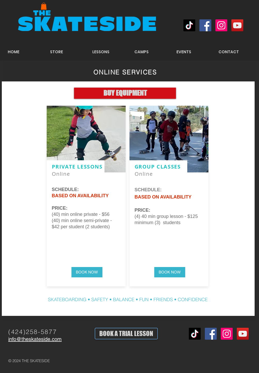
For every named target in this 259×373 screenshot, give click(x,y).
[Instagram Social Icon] (221, 25)
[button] (44, 6)
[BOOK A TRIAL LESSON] (126, 333)
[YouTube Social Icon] (237, 25)
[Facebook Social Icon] (205, 25)
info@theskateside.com (35, 339)
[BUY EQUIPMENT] (125, 93)
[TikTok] (189, 25)
